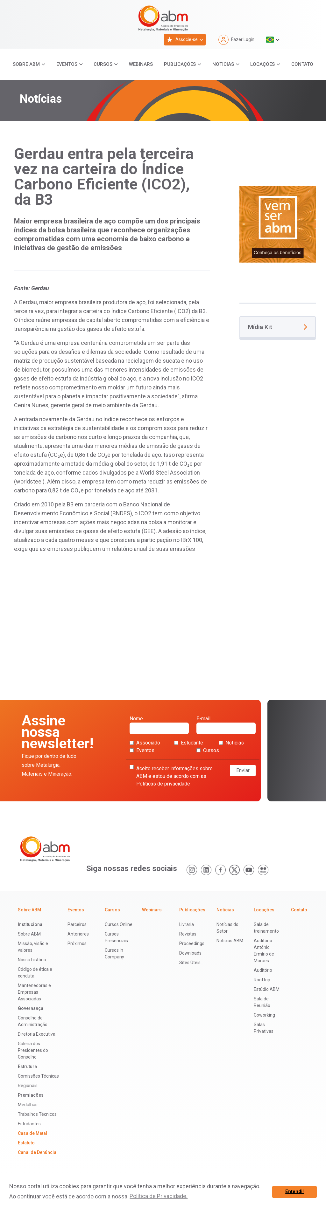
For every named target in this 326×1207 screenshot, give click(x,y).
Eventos (66, 64)
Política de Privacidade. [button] (159, 1196)
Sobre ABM (26, 64)
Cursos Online (118, 924)
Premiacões (31, 1095)
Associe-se (182, 40)
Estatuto (26, 1142)
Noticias (223, 64)
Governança (30, 1008)
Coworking (264, 1015)
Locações (262, 64)
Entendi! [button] (294, 1191)
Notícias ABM (229, 940)
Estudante (188, 743)
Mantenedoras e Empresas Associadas (34, 992)
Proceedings (191, 943)
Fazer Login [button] (236, 40)
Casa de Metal (32, 1133)
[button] (272, 40)
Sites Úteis (190, 962)
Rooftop (262, 979)
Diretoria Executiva (36, 1034)
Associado (145, 743)
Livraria (186, 924)
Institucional (31, 924)
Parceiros (77, 924)
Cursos (103, 64)
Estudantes (29, 1123)
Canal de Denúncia (37, 1152)
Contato (302, 64)
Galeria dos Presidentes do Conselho (33, 1050)
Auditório (263, 970)
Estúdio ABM (267, 989)
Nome (159, 725)
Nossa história (32, 959)
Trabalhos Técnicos (37, 1114)
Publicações (180, 64)
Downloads (190, 953)
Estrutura (27, 1066)
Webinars (141, 64)
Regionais (28, 1085)
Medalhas (28, 1104)
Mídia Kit (277, 327)
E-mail (226, 725)
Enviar (243, 770)
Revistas (187, 933)
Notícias (231, 743)
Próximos (77, 943)
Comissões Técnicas (38, 1076)
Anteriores (78, 933)
